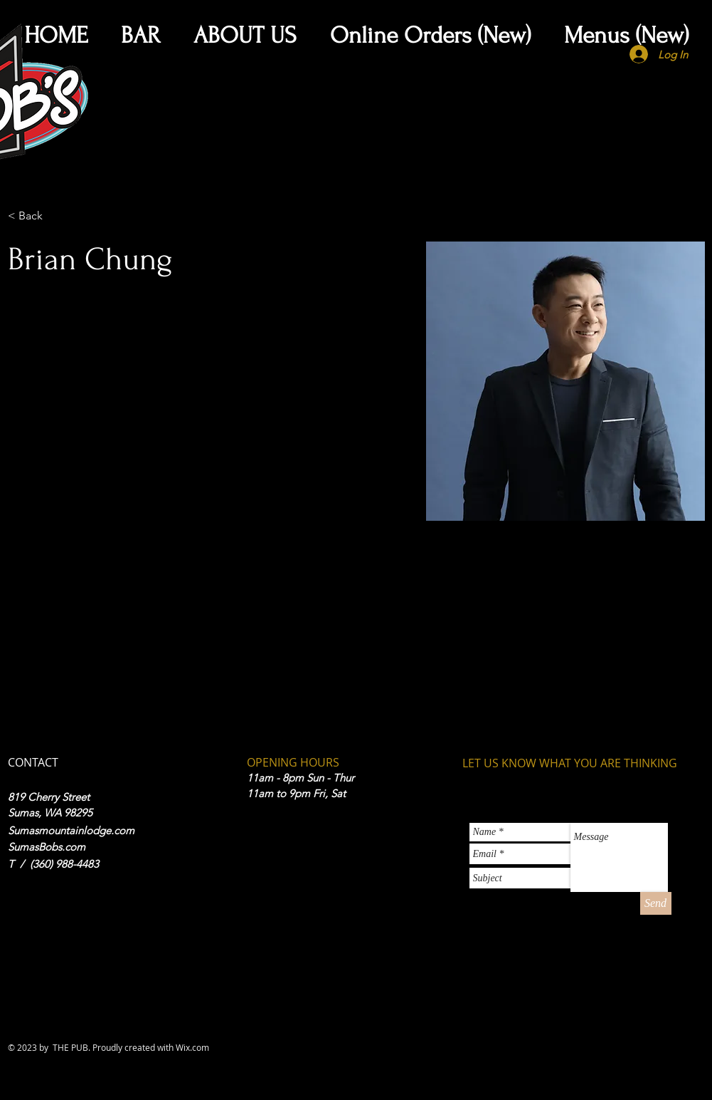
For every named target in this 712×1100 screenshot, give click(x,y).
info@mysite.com (45, 654)
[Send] (655, 903)
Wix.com (192, 1047)
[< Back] (36, 216)
